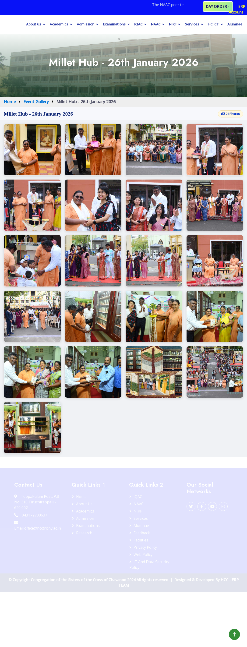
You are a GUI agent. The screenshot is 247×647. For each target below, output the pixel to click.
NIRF (172, 24)
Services (192, 24)
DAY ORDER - (218, 6)
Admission (85, 24)
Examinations (114, 24)
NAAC (155, 24)
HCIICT (213, 24)
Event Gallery (36, 101)
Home (10, 101)
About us (33, 24)
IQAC (138, 24)
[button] (32, 150)
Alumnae (234, 24)
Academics (59, 24)
